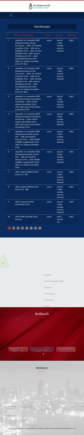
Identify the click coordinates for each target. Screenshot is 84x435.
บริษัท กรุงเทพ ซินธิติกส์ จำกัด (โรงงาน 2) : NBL (26, 188)
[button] (40, 354)
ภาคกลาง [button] (48, 303)
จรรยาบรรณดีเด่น (60, 219)
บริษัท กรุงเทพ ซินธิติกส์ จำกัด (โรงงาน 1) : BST (26, 173)
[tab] (62, 291)
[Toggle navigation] (11, 15)
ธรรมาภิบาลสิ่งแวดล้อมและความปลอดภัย (60, 45)
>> (40, 228)
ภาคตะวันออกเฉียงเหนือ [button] (53, 297)
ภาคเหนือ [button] (47, 291)
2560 (71, 40)
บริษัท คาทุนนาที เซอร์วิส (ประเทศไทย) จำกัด (24, 203)
